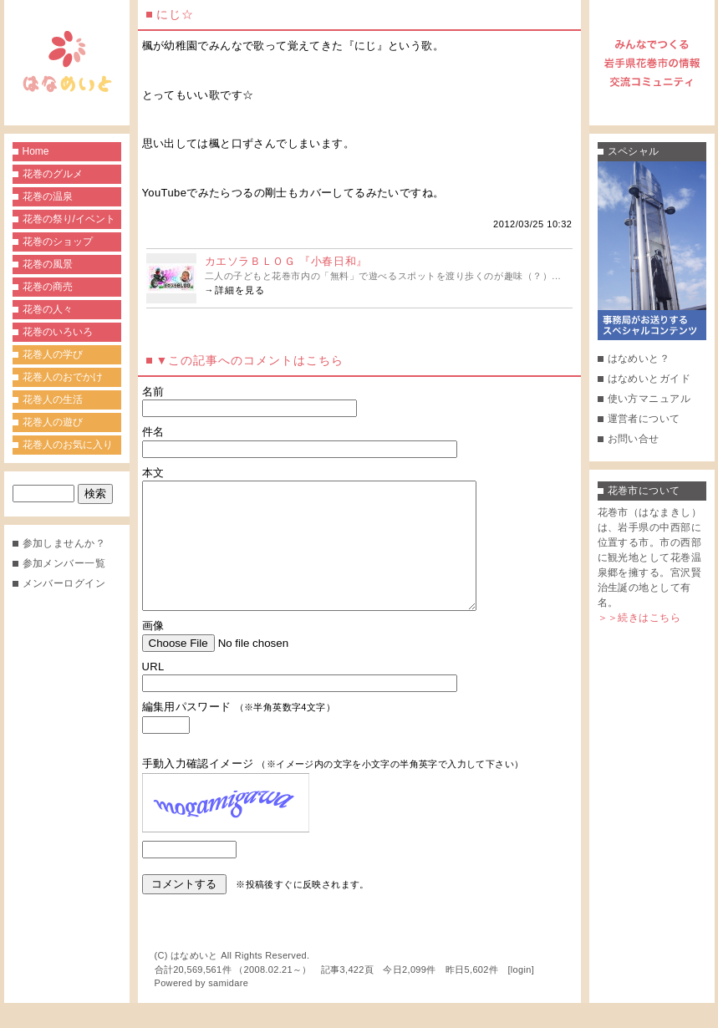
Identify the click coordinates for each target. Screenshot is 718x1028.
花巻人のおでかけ (63, 377)
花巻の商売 (48, 287)
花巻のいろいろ (58, 332)
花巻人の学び (53, 354)
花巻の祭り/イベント (69, 219)
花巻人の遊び (53, 422)
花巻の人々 (48, 309)
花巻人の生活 (53, 399)
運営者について (644, 419)
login (521, 995)
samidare (228, 1008)
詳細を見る (240, 290)
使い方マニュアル (649, 399)
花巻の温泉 (48, 196)
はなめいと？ (639, 358)
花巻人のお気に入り (68, 444)
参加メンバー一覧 (64, 563)
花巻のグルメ (53, 174)
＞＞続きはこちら (639, 617)
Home (36, 151)
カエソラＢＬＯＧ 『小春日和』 (286, 261)
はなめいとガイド (649, 378)
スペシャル (633, 151)
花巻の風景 (48, 264)
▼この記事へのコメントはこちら (250, 360)
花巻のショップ (58, 241)
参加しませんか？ (64, 543)
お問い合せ (633, 439)
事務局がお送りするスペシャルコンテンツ (652, 250)
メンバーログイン (64, 583)
